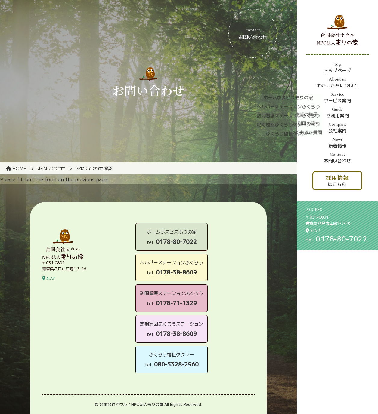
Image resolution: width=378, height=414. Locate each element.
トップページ (337, 67)
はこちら (337, 180)
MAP (313, 230)
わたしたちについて (337, 82)
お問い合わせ (337, 158)
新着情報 (337, 142)
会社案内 (337, 127)
